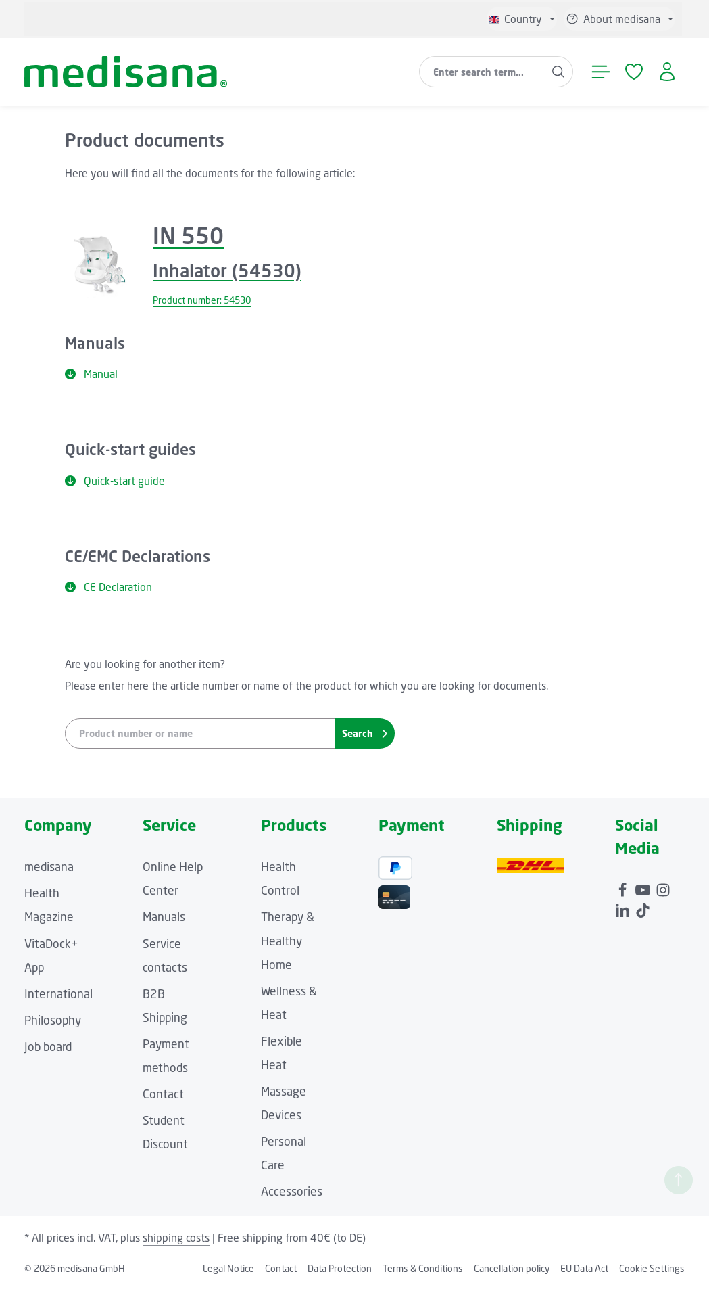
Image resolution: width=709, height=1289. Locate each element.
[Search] (558, 71)
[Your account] (667, 72)
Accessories (291, 1191)
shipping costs (176, 1237)
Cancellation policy (511, 1268)
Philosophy (52, 1020)
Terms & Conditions (423, 1268)
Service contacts (165, 955)
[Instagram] (663, 887)
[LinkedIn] (624, 907)
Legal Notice (228, 1268)
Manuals (164, 916)
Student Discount (165, 1132)
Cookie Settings (652, 1268)
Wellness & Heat (289, 1003)
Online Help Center (173, 878)
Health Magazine (49, 904)
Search (364, 733)
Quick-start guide (115, 480)
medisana (49, 866)
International (58, 994)
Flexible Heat (281, 1053)
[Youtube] (644, 887)
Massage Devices (283, 1103)
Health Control (280, 878)
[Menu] (600, 72)
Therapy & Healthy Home (287, 940)
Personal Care (283, 1153)
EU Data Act (584, 1268)
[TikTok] (642, 907)
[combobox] (482, 71)
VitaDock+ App (51, 955)
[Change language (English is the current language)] (522, 19)
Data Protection (340, 1268)
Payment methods (166, 1055)
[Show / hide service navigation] (619, 19)
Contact (163, 1094)
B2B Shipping (165, 1005)
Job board (48, 1046)
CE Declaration (108, 587)
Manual (91, 374)
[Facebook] (624, 887)
